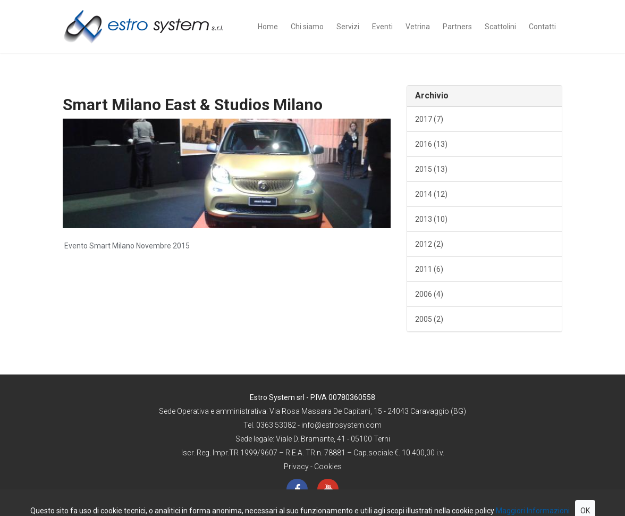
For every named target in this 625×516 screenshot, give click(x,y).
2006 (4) (429, 294)
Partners (457, 26)
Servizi (347, 26)
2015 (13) (431, 169)
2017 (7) (429, 119)
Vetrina (418, 26)
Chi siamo (307, 26)
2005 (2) (429, 319)
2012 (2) (429, 244)
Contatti (542, 26)
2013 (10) (431, 219)
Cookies (328, 466)
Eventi (382, 26)
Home (268, 26)
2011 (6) (429, 269)
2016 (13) (431, 144)
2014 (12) (431, 194)
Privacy (296, 466)
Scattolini (500, 26)
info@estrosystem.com (341, 425)
